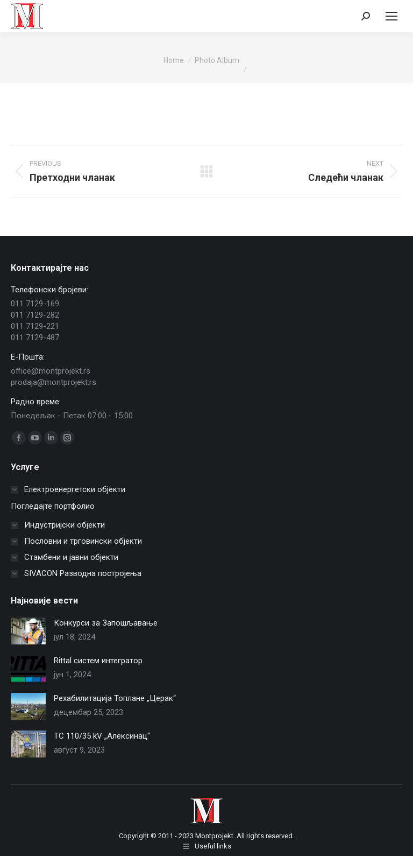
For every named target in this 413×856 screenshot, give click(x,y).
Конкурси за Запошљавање (106, 623)
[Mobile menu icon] (391, 16)
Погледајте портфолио (53, 506)
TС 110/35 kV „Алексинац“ (102, 736)
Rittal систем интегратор (98, 660)
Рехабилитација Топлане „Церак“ (115, 698)
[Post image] (28, 631)
